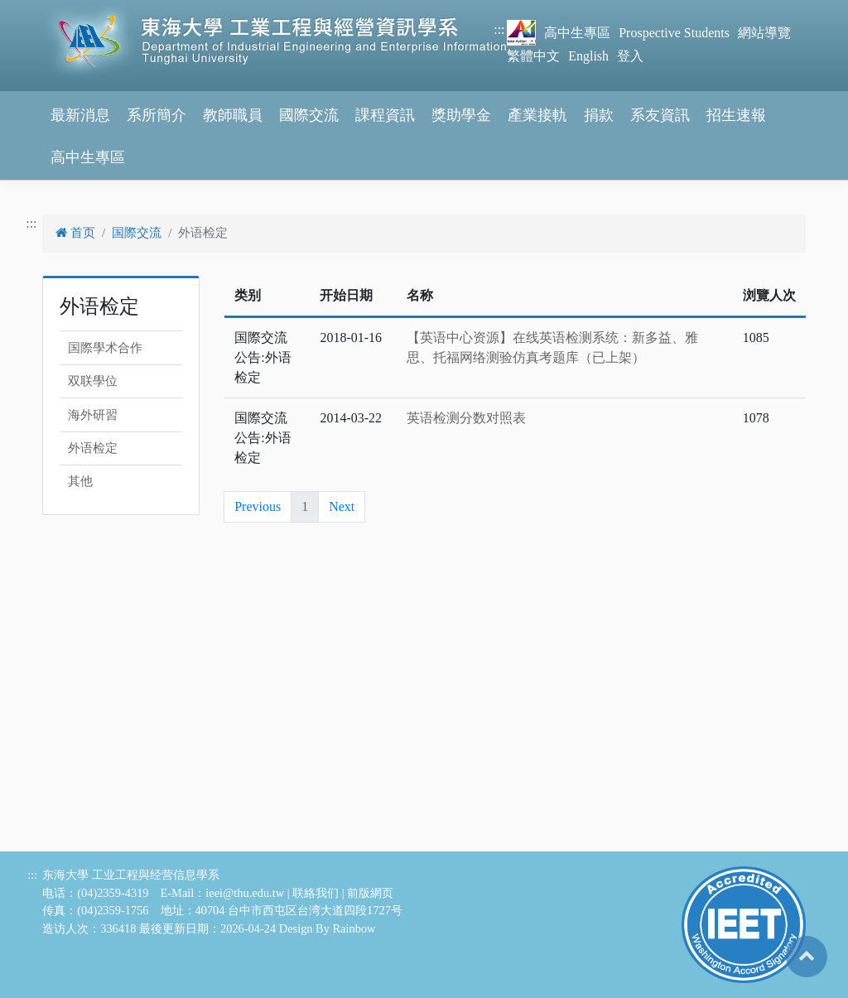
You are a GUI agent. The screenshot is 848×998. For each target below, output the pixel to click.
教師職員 (233, 115)
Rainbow (354, 928)
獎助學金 (461, 115)
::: (499, 29)
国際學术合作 (105, 347)
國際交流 (309, 115)
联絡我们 (315, 892)
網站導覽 (764, 33)
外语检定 (93, 448)
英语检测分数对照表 (466, 418)
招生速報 (736, 115)
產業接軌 (537, 115)
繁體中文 (533, 56)
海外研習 (93, 415)
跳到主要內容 (40, 9)
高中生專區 (577, 33)
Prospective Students (674, 33)
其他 (80, 481)
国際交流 (136, 232)
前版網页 (370, 892)
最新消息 (80, 115)
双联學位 (93, 381)
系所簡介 (156, 115)
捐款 (599, 115)
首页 (75, 232)
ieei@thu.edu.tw (244, 892)
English (588, 56)
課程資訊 (385, 115)
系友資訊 (660, 115)
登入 (630, 56)
